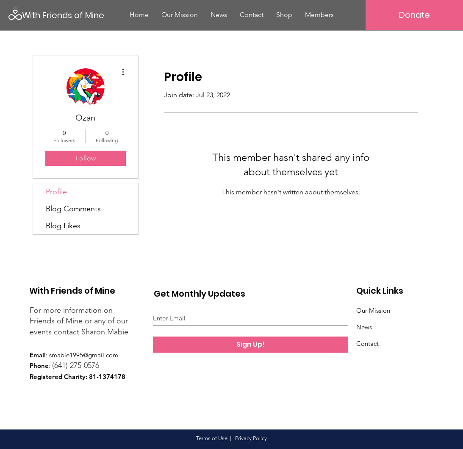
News (364, 327)
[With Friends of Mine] (64, 15)
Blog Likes (63, 225)
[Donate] (414, 15)
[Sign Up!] (250, 345)
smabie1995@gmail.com (83, 355)
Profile (56, 191)
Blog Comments (73, 208)
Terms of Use (211, 438)
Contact (367, 344)
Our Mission (373, 310)
